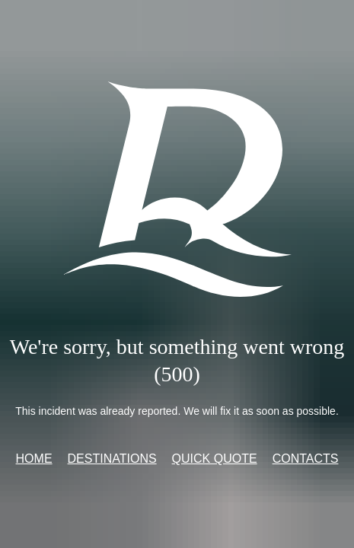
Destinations (112, 458)
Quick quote (214, 458)
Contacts (306, 458)
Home (34, 458)
